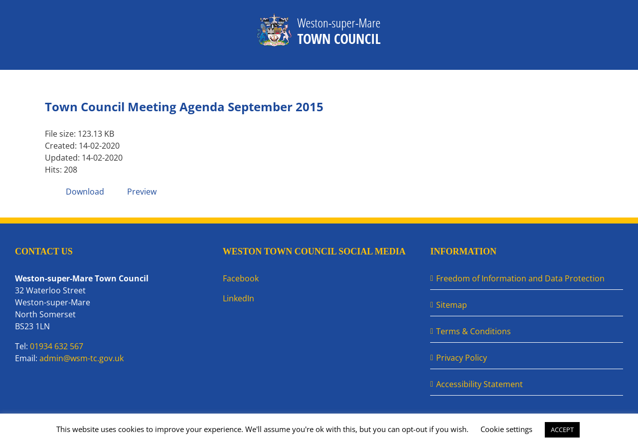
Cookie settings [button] (506, 429)
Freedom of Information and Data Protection (520, 278)
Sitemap (451, 304)
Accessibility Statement (479, 384)
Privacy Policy (461, 357)
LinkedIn (238, 298)
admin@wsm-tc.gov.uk (81, 358)
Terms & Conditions (473, 331)
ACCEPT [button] (562, 429)
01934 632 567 (56, 346)
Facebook (241, 278)
